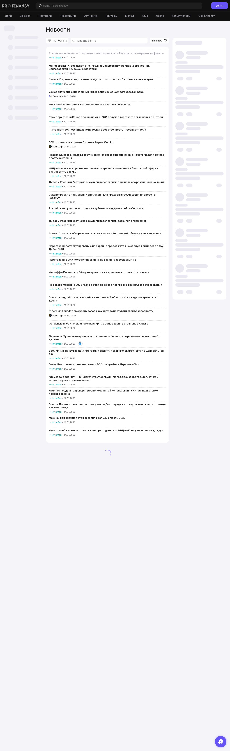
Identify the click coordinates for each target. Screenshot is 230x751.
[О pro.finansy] (207, 16)
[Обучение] (90, 16)
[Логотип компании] (15, 6)
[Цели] (8, 16)
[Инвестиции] (68, 16)
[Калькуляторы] (181, 16)
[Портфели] (45, 16)
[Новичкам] (111, 16)
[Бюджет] (25, 16)
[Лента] (160, 16)
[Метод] (129, 16)
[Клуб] (145, 16)
